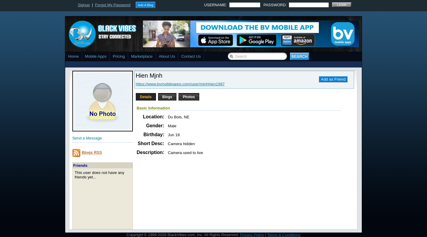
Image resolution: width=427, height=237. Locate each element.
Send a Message (87, 138)
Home (73, 56)
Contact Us (191, 56)
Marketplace (142, 56)
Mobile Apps (96, 56)
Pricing (119, 56)
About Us (167, 56)
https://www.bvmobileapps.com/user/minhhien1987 (180, 84)
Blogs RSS (92, 152)
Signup (84, 5)
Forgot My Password (112, 5)
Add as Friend (333, 79)
